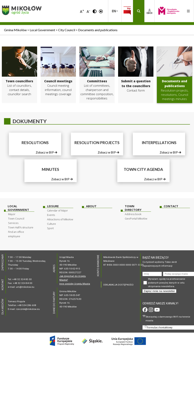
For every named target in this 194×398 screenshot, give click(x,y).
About (91, 206)
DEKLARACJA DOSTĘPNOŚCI (118, 285)
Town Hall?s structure (20, 227)
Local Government (18, 208)
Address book (133, 214)
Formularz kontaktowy (158, 327)
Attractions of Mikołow (60, 219)
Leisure (53, 206)
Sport (50, 228)
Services (13, 223)
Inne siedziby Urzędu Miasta (74, 283)
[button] (94, 11)
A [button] (82, 11)
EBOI (149, 11)
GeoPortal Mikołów (136, 218)
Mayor (11, 214)
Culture (51, 224)
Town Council (16, 218)
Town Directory (133, 208)
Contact (171, 206)
